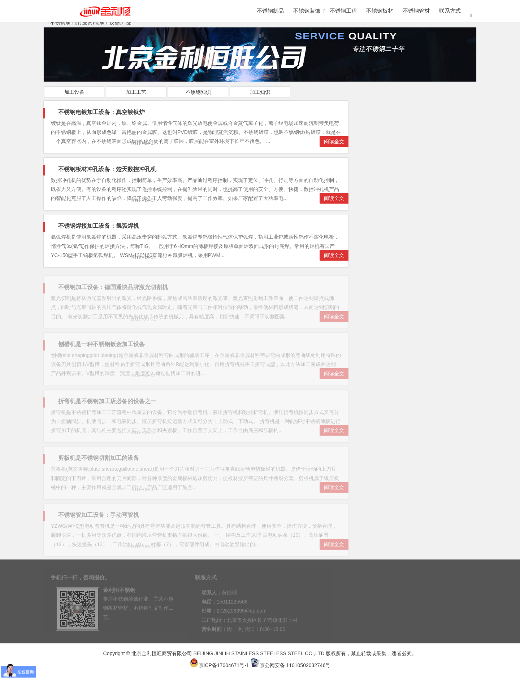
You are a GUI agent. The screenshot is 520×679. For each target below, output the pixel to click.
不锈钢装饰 (306, 11)
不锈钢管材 (416, 11)
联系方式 (450, 11)
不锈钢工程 (343, 11)
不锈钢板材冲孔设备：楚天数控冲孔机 (107, 169)
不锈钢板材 (379, 11)
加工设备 (74, 92)
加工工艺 (136, 92)
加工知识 (260, 92)
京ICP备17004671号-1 (219, 665)
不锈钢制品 (270, 11)
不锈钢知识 (198, 92)
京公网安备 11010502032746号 (291, 665)
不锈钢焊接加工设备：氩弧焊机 (98, 226)
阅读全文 (334, 141)
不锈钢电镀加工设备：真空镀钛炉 (101, 112)
